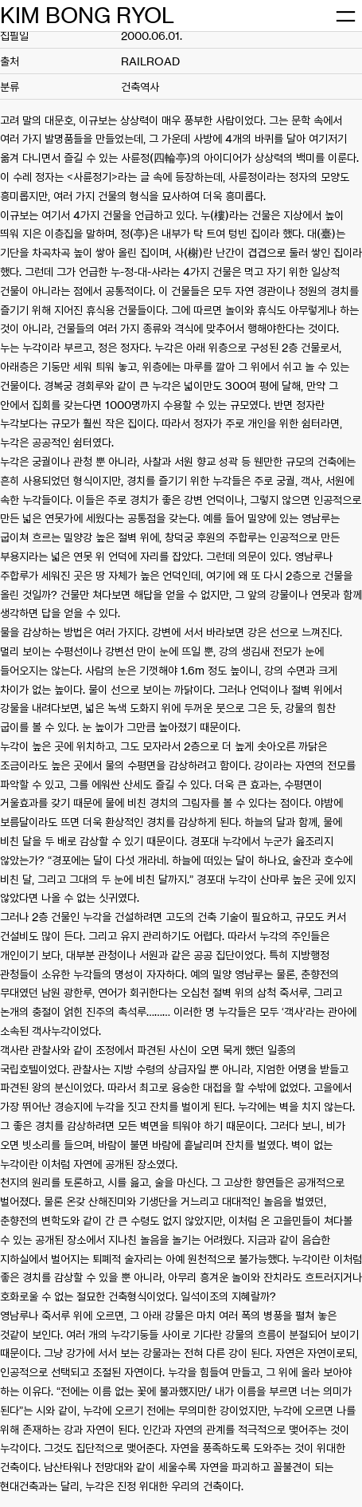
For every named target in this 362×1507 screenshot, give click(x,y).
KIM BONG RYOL (87, 15)
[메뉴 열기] (345, 16)
